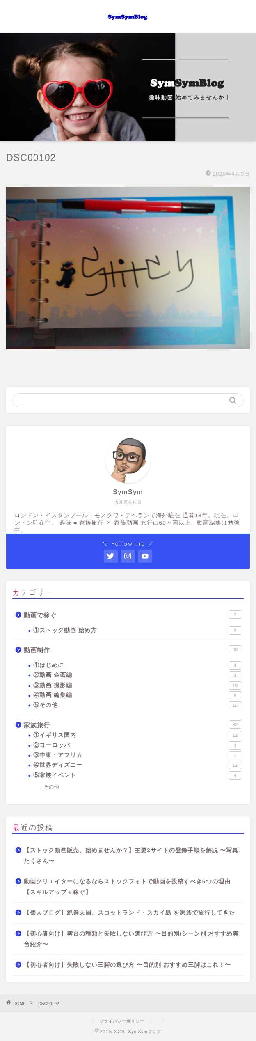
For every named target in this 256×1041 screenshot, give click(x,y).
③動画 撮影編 (137, 685)
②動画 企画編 (137, 675)
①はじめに (137, 665)
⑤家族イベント (137, 775)
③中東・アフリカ (137, 755)
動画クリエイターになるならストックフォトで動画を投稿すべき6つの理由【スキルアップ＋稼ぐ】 (127, 886)
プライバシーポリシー (121, 1021)
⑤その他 (137, 705)
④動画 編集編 (137, 695)
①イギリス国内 (137, 735)
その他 (51, 787)
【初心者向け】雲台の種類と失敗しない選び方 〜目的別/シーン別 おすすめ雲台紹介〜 (131, 939)
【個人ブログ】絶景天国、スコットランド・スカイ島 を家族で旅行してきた (129, 913)
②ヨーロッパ (137, 745)
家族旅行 (132, 724)
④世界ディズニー (137, 765)
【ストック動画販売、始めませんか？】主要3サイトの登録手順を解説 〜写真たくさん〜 (131, 855)
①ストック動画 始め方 (137, 630)
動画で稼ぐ (132, 614)
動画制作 (132, 649)
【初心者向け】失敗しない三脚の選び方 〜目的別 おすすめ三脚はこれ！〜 (127, 965)
